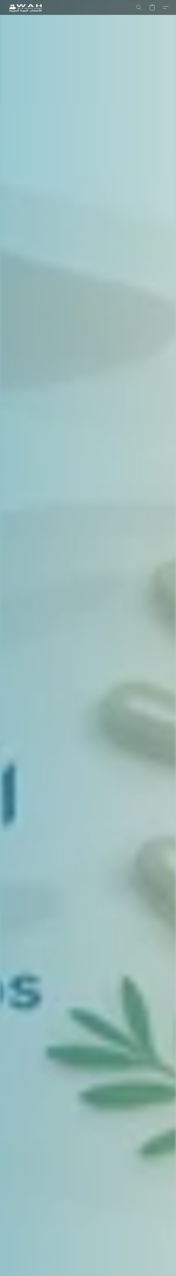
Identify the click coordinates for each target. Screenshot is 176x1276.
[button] (25, 7)
